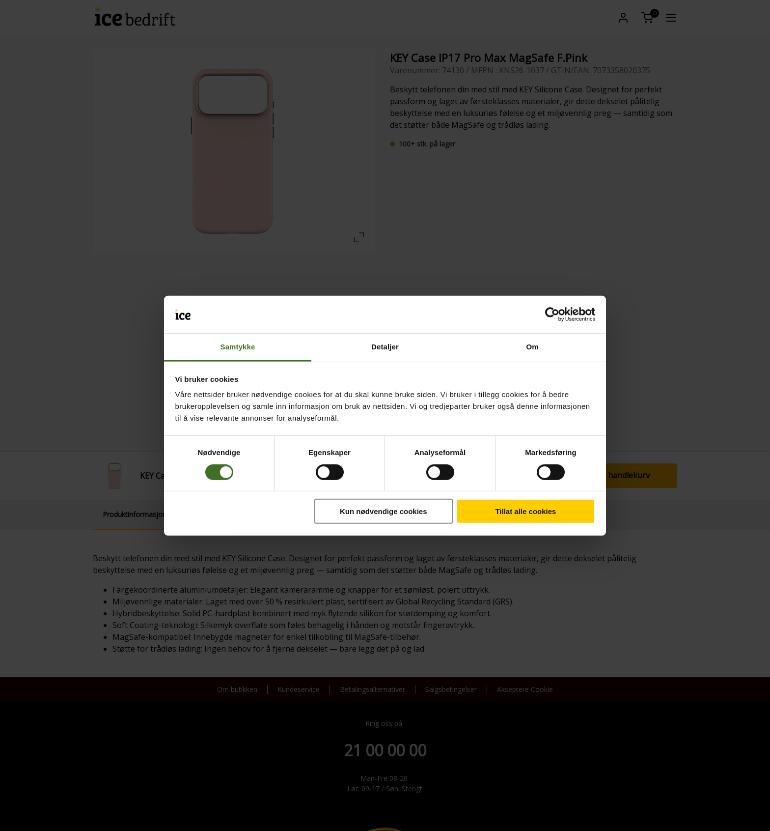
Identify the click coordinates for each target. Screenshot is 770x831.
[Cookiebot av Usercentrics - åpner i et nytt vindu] (552, 314)
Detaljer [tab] (385, 347)
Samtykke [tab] (237, 347)
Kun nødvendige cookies (383, 511)
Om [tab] (532, 347)
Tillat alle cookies (525, 511)
